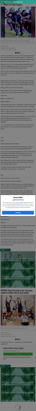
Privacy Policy (16, 204)
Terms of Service (19, 202)
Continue (18, 212)
